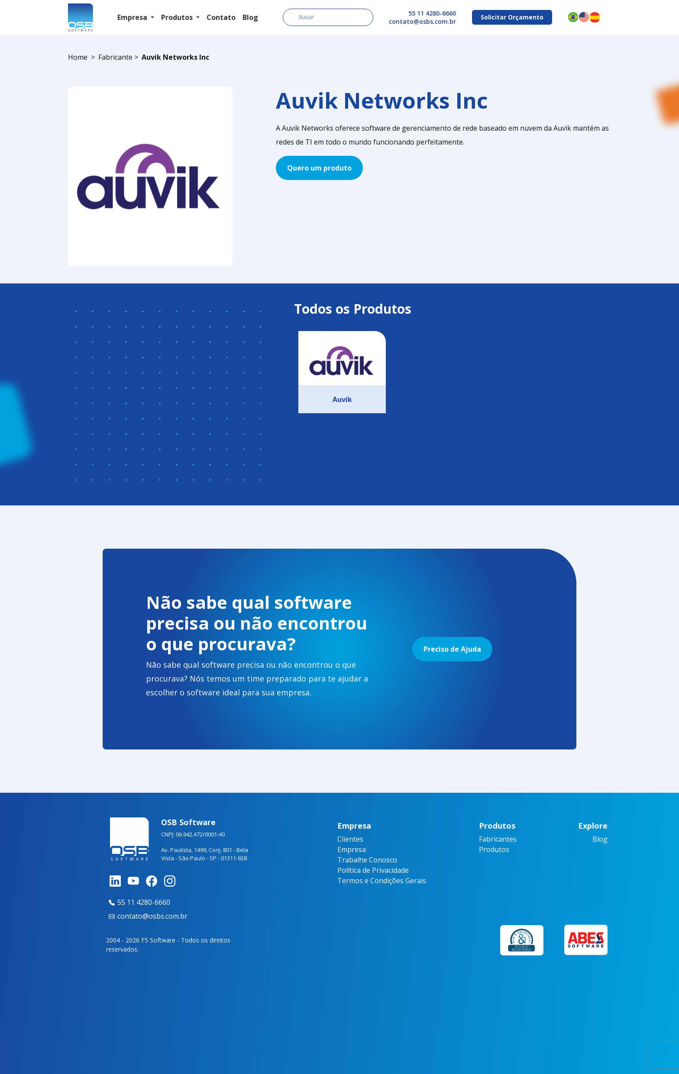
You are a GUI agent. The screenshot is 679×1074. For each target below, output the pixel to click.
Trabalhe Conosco (367, 860)
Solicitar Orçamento (512, 17)
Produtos (494, 849)
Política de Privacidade (373, 870)
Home (77, 57)
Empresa (351, 849)
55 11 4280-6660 (432, 13)
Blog (250, 17)
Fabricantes (498, 839)
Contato (221, 17)
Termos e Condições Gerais (381, 880)
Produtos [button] (177, 17)
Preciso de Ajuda (452, 649)
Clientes (350, 839)
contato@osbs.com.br (422, 21)
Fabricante (115, 57)
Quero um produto (319, 168)
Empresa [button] (133, 17)
